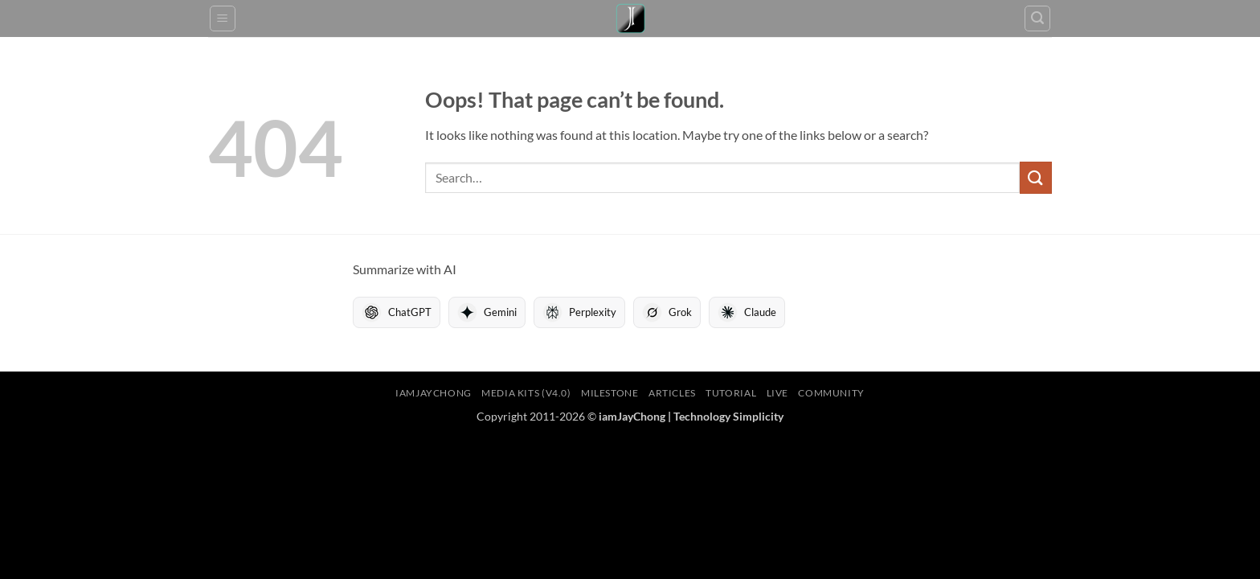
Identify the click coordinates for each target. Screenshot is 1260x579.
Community (831, 393)
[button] (222, 18)
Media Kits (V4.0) (526, 393)
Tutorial (731, 393)
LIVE (777, 393)
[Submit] (1036, 177)
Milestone (610, 393)
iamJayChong (433, 393)
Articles (672, 393)
